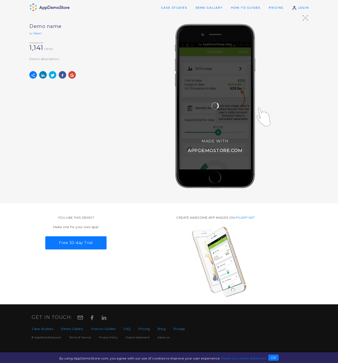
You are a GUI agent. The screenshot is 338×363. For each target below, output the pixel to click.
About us (163, 337)
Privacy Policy (108, 337)
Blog (161, 329)
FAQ (127, 329)
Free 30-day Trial (76, 243)
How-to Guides (246, 7)
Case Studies (174, 7)
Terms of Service (80, 337)
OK (273, 357)
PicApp (179, 329)
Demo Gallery (209, 7)
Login (300, 7)
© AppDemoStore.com (46, 337)
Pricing (276, 7)
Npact (38, 33)
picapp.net (245, 217)
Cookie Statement (138, 337)
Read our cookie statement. (245, 358)
